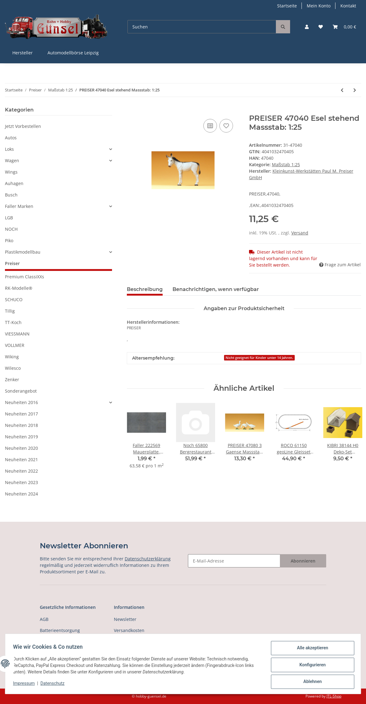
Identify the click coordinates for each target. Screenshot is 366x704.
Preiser (12, 263)
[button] (307, 26)
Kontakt (348, 6)
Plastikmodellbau (22, 252)
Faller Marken (19, 206)
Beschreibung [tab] (145, 289)
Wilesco (13, 368)
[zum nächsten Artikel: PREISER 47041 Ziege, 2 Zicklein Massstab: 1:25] (354, 90)
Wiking (12, 357)
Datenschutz (55, 684)
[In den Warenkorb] (132, 110)
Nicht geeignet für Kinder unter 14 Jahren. (259, 358)
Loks (9, 149)
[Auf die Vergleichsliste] (210, 126)
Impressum (26, 684)
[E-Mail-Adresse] (234, 560)
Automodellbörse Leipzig (73, 53)
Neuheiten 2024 (21, 494)
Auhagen (14, 183)
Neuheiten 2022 (21, 471)
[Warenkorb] (344, 26)
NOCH (11, 229)
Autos (11, 138)
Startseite (287, 6)
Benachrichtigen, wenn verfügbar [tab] (216, 289)
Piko (9, 240)
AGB (44, 619)
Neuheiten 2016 (21, 402)
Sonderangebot (21, 391)
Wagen (12, 160)
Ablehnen (310, 682)
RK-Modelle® (18, 288)
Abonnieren (303, 561)
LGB (9, 218)
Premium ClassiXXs (24, 277)
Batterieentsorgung (60, 630)
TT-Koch (13, 322)
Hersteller (22, 53)
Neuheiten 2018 (21, 425)
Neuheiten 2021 (21, 459)
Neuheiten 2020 (21, 448)
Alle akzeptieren (310, 649)
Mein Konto (319, 6)
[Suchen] (201, 26)
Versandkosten (129, 630)
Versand (299, 233)
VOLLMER (14, 345)
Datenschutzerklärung (148, 559)
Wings (11, 172)
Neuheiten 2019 (21, 437)
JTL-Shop (333, 696)
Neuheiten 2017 (21, 414)
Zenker (12, 379)
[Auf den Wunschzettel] (226, 126)
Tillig (10, 311)
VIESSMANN (17, 334)
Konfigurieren (310, 666)
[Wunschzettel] (321, 26)
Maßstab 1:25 (286, 164)
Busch (11, 195)
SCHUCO (14, 299)
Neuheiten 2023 (21, 482)
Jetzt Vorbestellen (23, 126)
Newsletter (125, 619)
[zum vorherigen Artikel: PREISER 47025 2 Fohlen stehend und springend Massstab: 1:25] (342, 90)
